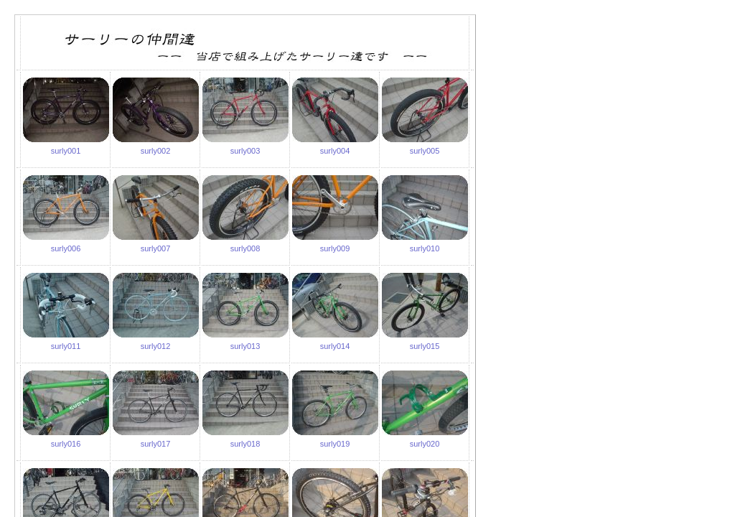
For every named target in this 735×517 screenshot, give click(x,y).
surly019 (335, 443)
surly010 (425, 248)
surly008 (245, 248)
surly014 (335, 346)
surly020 (425, 443)
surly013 (245, 346)
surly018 (245, 443)
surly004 (335, 150)
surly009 (335, 248)
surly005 (425, 150)
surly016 (66, 443)
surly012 (156, 346)
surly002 (156, 150)
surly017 (156, 443)
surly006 (66, 248)
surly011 (66, 346)
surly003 (245, 150)
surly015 (425, 346)
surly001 (66, 150)
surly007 (156, 248)
